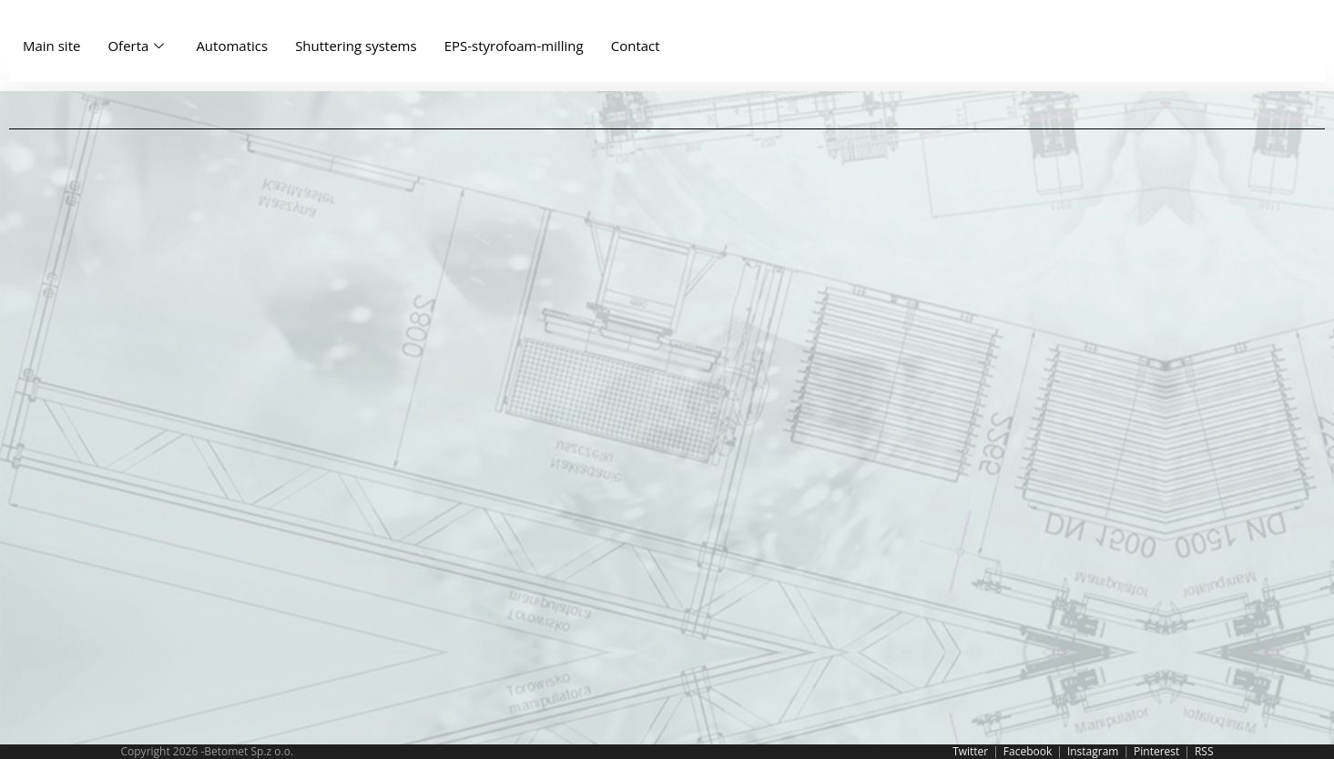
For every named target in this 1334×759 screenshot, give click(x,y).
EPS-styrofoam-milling (514, 45)
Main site (51, 45)
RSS (1204, 751)
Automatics (232, 45)
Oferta (137, 45)
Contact (635, 45)
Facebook (1027, 751)
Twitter (970, 751)
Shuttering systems (356, 45)
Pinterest (1156, 751)
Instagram (1093, 751)
